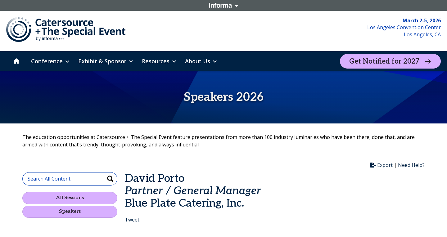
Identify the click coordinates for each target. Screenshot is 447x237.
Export (381, 165)
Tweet (132, 219)
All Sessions (70, 198)
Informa (223, 5)
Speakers (70, 211)
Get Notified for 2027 (384, 61)
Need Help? (411, 165)
